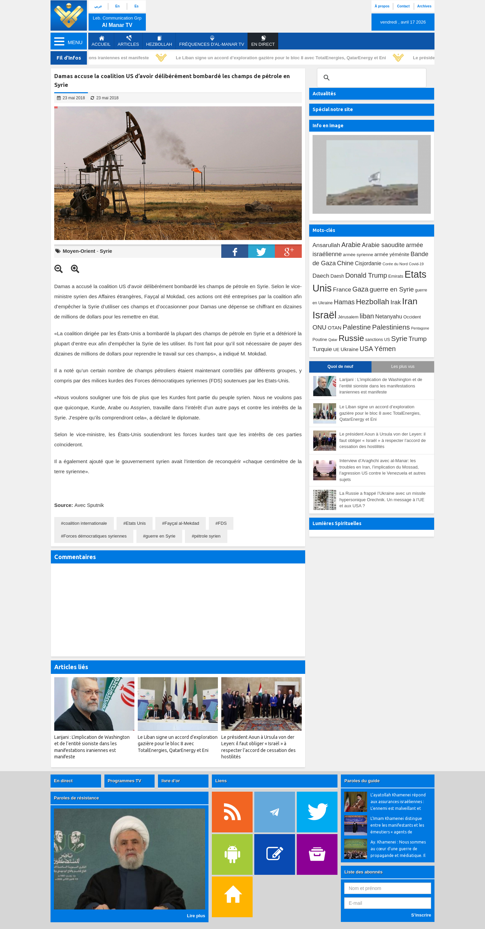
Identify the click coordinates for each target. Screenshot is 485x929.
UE (336, 349)
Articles (128, 41)
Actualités (324, 93)
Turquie (322, 349)
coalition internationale (85, 523)
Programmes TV (124, 780)
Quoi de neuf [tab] (340, 366)
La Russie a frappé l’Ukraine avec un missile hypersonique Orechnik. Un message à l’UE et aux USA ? (383, 499)
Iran (410, 301)
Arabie (351, 244)
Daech (321, 275)
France (342, 289)
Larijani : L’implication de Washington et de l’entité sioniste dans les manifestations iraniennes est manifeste (381, 385)
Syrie (106, 251)
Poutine (320, 339)
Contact (403, 6)
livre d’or (170, 780)
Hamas (344, 302)
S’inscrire (421, 915)
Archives (424, 6)
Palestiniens (391, 327)
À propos (382, 6)
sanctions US (377, 339)
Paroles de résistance (76, 797)
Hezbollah (159, 41)
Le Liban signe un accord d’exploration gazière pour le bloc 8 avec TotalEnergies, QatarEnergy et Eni (283, 57)
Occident (412, 316)
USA (366, 348)
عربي (98, 6)
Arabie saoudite (383, 244)
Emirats (395, 276)
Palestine (357, 327)
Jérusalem (348, 316)
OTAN (335, 328)
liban (367, 316)
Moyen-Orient (79, 251)
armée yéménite (392, 254)
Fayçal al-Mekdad (182, 523)
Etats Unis (136, 523)
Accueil (101, 41)
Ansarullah (326, 245)
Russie (351, 338)
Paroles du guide (362, 780)
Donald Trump (366, 275)
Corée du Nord (395, 264)
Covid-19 (416, 264)
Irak (395, 302)
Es (136, 6)
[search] (370, 78)
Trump (418, 338)
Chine (345, 263)
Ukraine (349, 349)
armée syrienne (358, 254)
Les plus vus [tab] (402, 366)
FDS (222, 523)
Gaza (360, 289)
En (117, 6)
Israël (325, 314)
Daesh (337, 276)
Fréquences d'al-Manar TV (211, 41)
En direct (63, 780)
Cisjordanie (368, 263)
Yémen (385, 348)
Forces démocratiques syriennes (95, 536)
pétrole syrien (207, 536)
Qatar (332, 340)
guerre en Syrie (160, 536)
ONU (320, 327)
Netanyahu (388, 316)
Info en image (328, 125)
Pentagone (420, 328)
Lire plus (196, 915)
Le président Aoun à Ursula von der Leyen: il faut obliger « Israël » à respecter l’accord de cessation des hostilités (383, 440)
